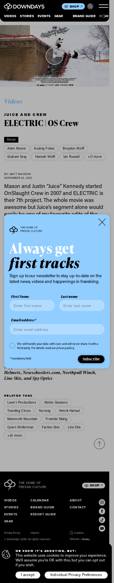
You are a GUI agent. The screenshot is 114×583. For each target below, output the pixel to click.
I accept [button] (28, 574)
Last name (69, 296)
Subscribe (91, 359)
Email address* (23, 320)
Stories (27, 16)
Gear (58, 16)
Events (44, 16)
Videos (10, 16)
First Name (20, 296)
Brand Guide (84, 16)
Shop (76, 6)
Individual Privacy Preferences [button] (76, 574)
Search (90, 6)
